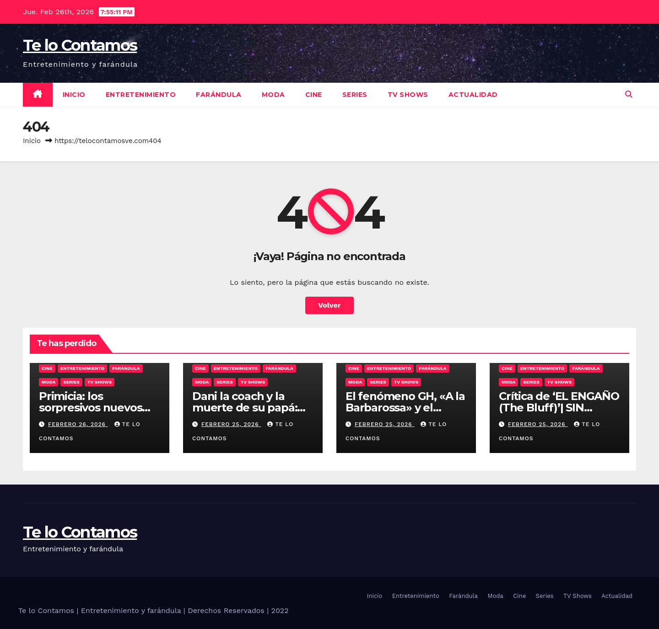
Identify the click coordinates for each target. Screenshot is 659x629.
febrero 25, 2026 (231, 424)
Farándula (219, 95)
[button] (628, 94)
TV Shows (408, 95)
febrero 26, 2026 (78, 424)
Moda (273, 95)
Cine (313, 95)
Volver (329, 305)
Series (354, 95)
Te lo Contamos (80, 45)
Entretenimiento (141, 95)
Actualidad (473, 95)
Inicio (74, 95)
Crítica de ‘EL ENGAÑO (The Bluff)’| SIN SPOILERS (559, 407)
